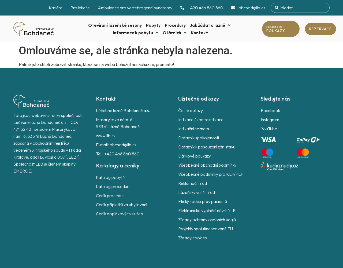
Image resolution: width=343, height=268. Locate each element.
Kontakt (199, 32)
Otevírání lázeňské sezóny (115, 25)
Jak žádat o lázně (210, 25)
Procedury (175, 25)
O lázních (175, 32)
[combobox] (300, 8)
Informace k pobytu (135, 32)
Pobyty (153, 25)
